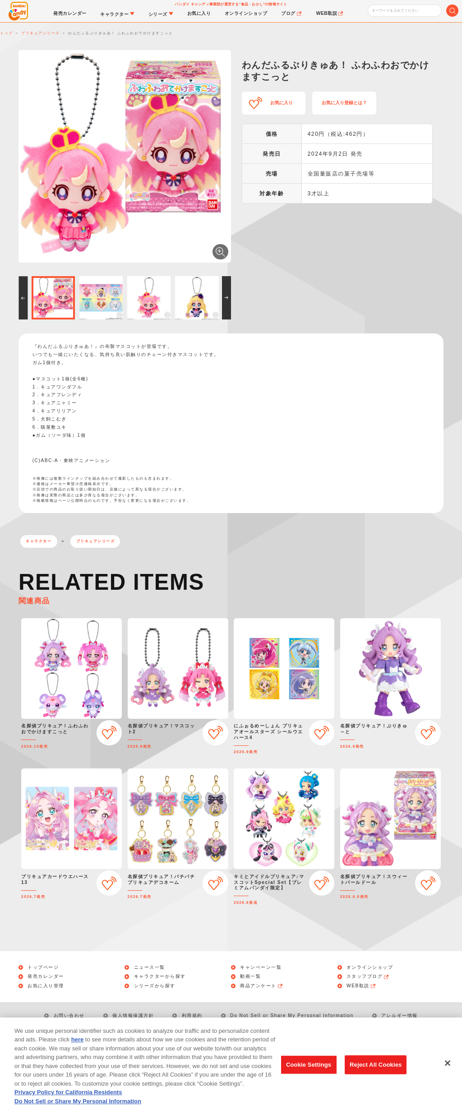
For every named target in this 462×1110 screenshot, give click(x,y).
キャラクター (38, 541)
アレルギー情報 (399, 1015)
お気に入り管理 (46, 986)
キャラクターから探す (160, 976)
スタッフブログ (368, 976)
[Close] (447, 1074)
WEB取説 (361, 986)
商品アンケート (261, 986)
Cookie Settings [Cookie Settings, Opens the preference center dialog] (308, 1075)
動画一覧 (250, 976)
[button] (23, 297)
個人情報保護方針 (133, 1015)
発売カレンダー (46, 976)
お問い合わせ (69, 1015)
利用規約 (192, 1015)
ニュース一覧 (149, 967)
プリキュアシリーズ (95, 541)
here (77, 1050)
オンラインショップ (369, 967)
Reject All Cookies (376, 1075)
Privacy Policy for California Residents (68, 1103)
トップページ (43, 967)
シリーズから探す (155, 986)
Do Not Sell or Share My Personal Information (292, 1015)
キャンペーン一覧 (261, 967)
